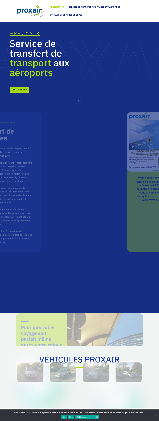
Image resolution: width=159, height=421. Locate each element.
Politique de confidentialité (87, 417)
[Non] (155, 415)
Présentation (57, 7)
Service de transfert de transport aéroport (94, 7)
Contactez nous (19, 94)
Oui (64, 417)
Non (71, 417)
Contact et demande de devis (66, 15)
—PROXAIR (25, 38)
